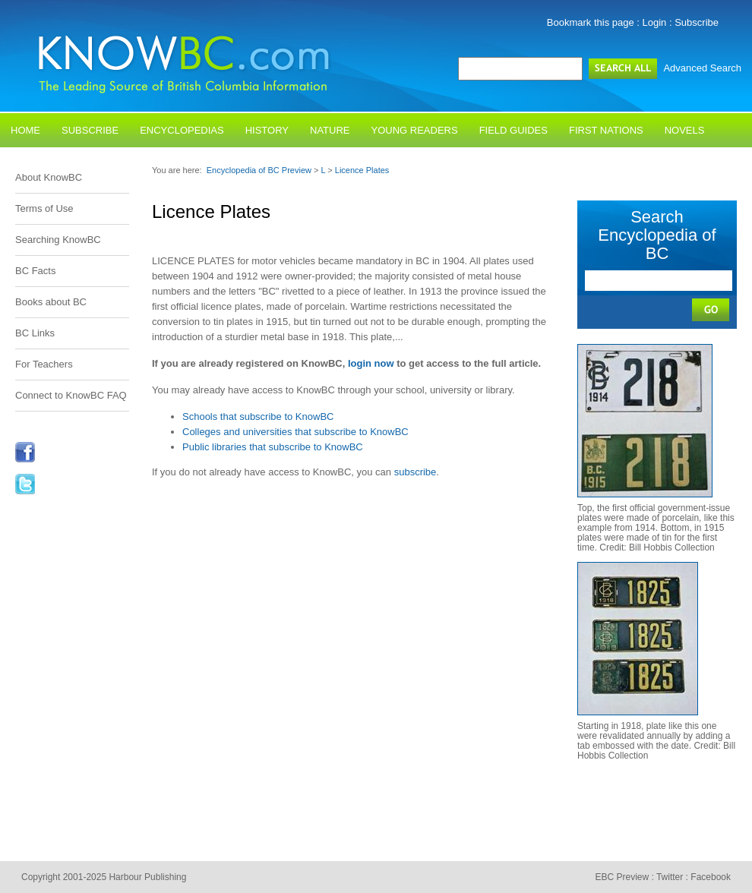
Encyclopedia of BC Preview (259, 170)
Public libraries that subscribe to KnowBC (272, 447)
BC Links (35, 333)
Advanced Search (702, 68)
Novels (685, 130)
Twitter (669, 877)
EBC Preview (622, 877)
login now (371, 363)
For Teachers (44, 364)
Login (655, 22)
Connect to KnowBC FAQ (71, 395)
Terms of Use (44, 208)
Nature (329, 130)
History (267, 130)
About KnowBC (48, 177)
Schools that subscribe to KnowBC (257, 416)
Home (25, 130)
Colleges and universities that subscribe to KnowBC (295, 431)
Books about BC (51, 302)
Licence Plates (362, 170)
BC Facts (35, 270)
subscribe (415, 472)
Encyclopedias (182, 130)
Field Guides (513, 130)
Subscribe (697, 22)
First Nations (606, 130)
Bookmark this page (590, 22)
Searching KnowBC (58, 239)
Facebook (710, 877)
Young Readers (414, 130)
